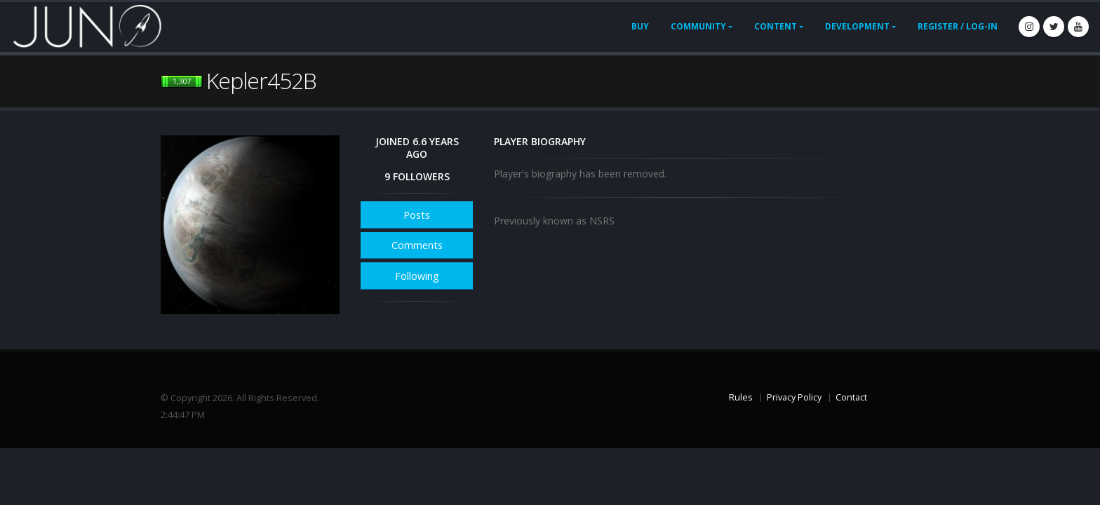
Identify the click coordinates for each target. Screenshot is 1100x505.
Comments (417, 245)
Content (775, 26)
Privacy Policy (794, 397)
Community (698, 26)
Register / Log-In (958, 26)
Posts (416, 215)
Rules (741, 397)
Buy (640, 26)
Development (857, 26)
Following (417, 276)
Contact (851, 397)
